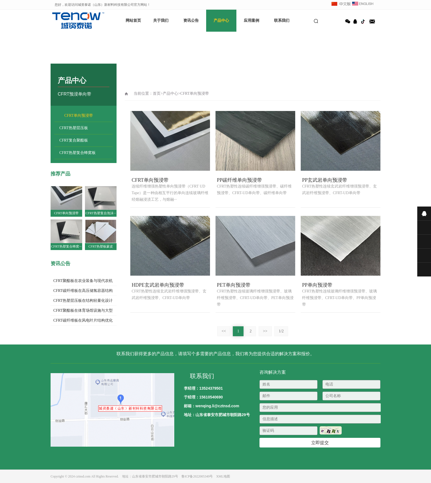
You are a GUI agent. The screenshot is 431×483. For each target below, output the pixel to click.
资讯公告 (191, 20)
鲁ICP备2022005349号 (197, 476)
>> (265, 331)
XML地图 (223, 476)
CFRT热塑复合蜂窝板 (77, 153)
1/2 (281, 331)
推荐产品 (60, 174)
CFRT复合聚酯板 (73, 140)
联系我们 (281, 20)
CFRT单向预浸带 (78, 115)
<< (224, 331)
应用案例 (251, 20)
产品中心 (221, 20)
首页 (157, 93)
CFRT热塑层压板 (73, 128)
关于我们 (160, 20)
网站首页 (133, 20)
